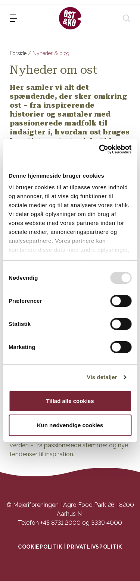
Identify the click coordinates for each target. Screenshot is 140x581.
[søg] (126, 18)
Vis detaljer (102, 377)
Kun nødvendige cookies (70, 425)
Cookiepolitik (40, 547)
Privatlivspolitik (94, 547)
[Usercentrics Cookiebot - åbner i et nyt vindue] (99, 149)
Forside (18, 53)
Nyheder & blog (50, 53)
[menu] (13, 18)
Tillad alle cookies (70, 401)
